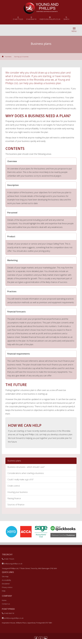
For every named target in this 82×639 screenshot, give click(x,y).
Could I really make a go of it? (20, 479)
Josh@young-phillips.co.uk (12, 618)
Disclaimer (6, 584)
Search (66, 18)
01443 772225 (18, 18)
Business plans (14, 460)
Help (3, 591)
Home (4, 600)
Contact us (6, 604)
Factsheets (8, 57)
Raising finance (14, 498)
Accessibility (6, 580)
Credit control (13, 485)
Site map (5, 576)
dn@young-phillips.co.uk (50, 18)
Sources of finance (15, 504)
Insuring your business (17, 492)
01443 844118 (31, 18)
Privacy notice (7, 587)
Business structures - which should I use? (25, 467)
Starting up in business (21, 57)
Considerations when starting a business (25, 473)
